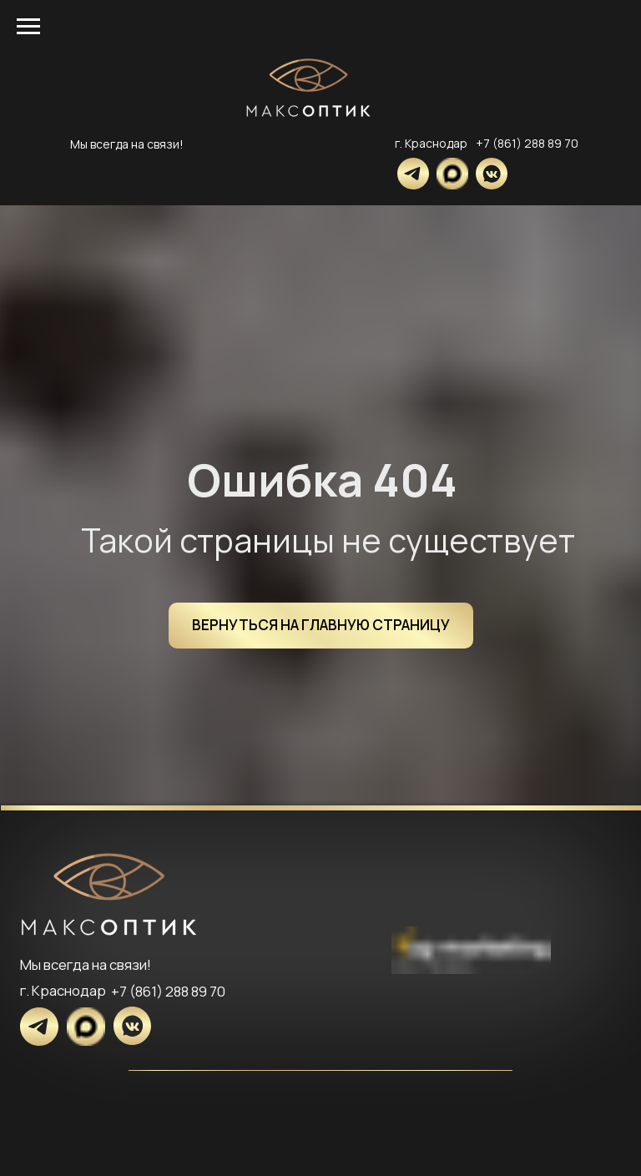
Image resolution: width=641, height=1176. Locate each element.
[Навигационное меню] (28, 26)
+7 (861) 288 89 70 (527, 143)
